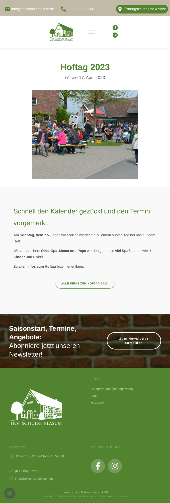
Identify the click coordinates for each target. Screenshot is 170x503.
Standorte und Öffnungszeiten (112, 389)
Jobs (94, 396)
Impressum (70, 492)
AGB (105, 492)
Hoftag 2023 (85, 67)
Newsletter (98, 403)
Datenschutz (90, 492)
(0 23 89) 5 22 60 (81, 9)
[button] (9, 493)
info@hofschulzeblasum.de (32, 9)
